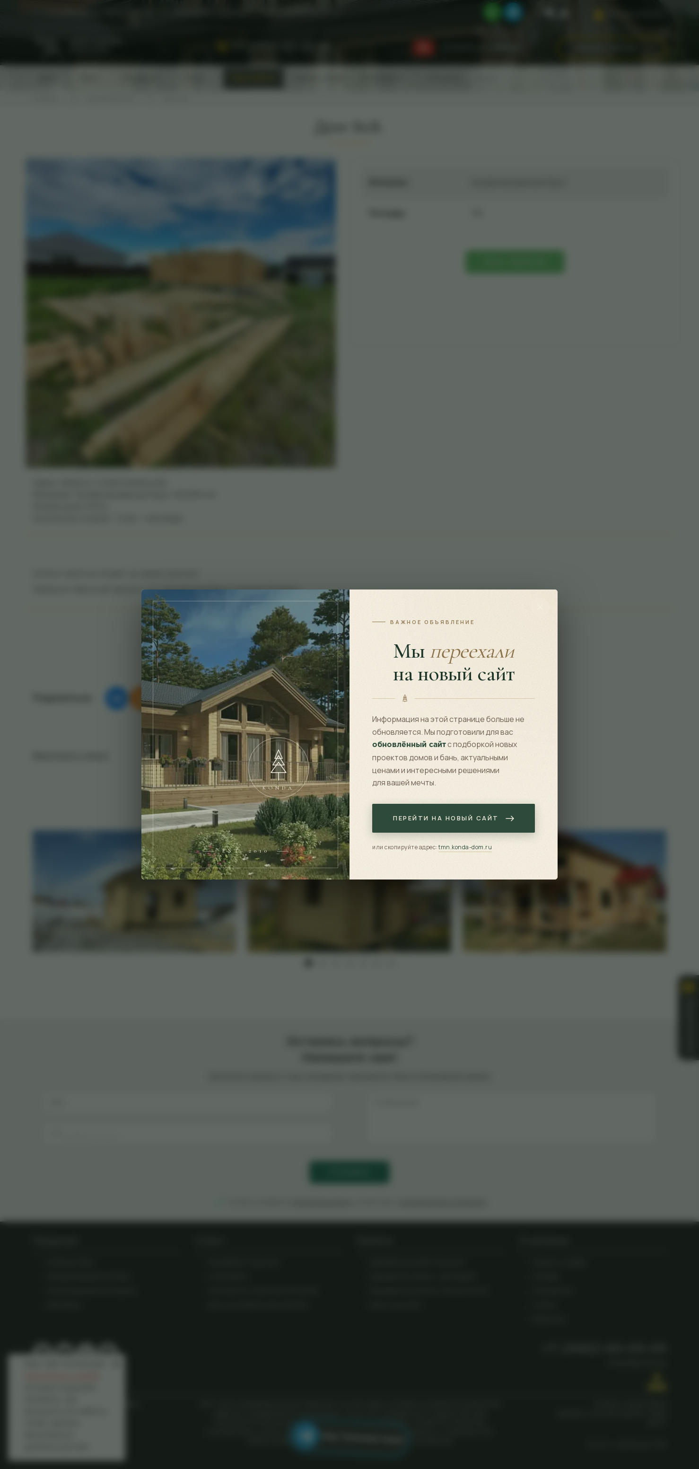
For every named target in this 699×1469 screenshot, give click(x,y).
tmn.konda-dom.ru (465, 847)
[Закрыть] (540, 607)
